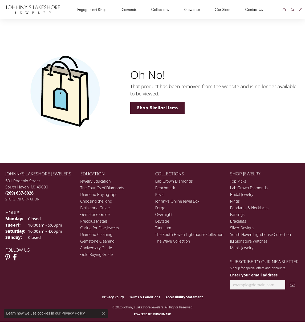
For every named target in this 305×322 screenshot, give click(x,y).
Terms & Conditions (144, 297)
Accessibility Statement (184, 297)
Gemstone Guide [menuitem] (94, 214)
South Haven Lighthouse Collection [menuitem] (260, 234)
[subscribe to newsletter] (292, 285)
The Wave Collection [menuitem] (172, 241)
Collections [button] (160, 9)
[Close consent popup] (103, 313)
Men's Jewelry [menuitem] (241, 247)
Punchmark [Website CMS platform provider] (162, 314)
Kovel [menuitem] (160, 194)
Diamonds (128, 9)
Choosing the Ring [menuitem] (96, 201)
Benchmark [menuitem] (165, 187)
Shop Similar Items (157, 107)
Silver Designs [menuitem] (242, 227)
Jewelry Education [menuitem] (95, 181)
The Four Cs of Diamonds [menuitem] (102, 187)
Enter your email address (254, 274)
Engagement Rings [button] (91, 9)
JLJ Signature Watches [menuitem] (248, 241)
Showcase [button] (192, 9)
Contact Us (254, 9)
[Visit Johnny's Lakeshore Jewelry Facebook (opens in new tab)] (15, 257)
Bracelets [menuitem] (238, 221)
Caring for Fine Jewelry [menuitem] (99, 227)
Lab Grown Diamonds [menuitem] (174, 181)
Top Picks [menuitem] (238, 181)
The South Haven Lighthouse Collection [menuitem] (189, 234)
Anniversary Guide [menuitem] (96, 247)
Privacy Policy (113, 297)
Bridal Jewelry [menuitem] (241, 194)
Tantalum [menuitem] (163, 227)
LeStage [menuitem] (162, 221)
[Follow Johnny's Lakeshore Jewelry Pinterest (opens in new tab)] (7, 257)
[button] (292, 9)
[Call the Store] (19, 193)
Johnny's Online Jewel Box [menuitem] (177, 201)
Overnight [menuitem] (164, 214)
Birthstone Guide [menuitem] (95, 207)
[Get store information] (22, 199)
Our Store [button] (222, 9)
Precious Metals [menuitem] (94, 221)
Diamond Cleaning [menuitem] (96, 234)
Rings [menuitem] (235, 201)
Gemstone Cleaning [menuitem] (97, 241)
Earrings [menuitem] (237, 214)
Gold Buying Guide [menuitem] (96, 254)
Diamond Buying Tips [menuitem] (98, 194)
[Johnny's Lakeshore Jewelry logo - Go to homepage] (33, 9)
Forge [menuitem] (160, 207)
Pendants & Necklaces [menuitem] (249, 207)
